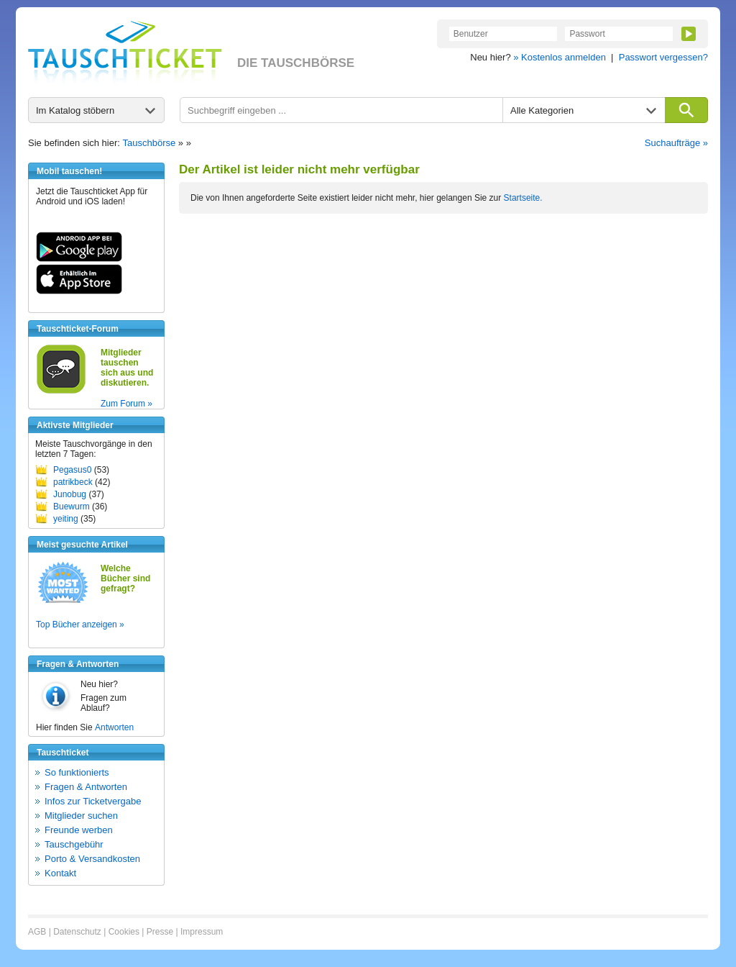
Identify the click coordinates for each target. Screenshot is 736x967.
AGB (37, 932)
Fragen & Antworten (86, 786)
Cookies (124, 932)
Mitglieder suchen (81, 815)
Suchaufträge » (676, 142)
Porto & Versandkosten (92, 858)
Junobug (69, 494)
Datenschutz (77, 932)
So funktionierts (77, 772)
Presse (160, 932)
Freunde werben (79, 830)
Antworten (114, 727)
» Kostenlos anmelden (559, 57)
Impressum (201, 932)
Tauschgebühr (74, 844)
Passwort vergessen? (663, 57)
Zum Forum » (126, 404)
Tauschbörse (149, 142)
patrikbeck (73, 482)
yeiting (65, 519)
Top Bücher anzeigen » (80, 624)
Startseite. (523, 198)
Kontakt (60, 873)
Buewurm (71, 506)
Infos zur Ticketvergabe (93, 801)
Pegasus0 (72, 470)
